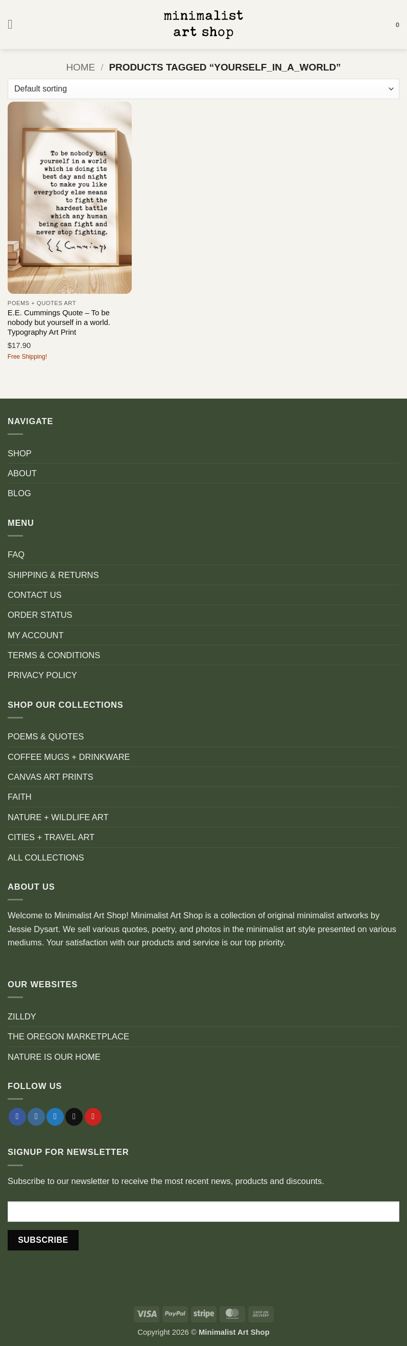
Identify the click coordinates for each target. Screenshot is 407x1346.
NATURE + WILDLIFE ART (58, 817)
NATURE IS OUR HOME (54, 1056)
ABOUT (22, 473)
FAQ (16, 554)
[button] (14, 24)
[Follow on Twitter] (55, 1117)
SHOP (20, 453)
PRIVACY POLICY (42, 675)
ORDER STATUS (40, 614)
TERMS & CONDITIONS (54, 655)
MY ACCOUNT (36, 635)
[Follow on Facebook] (17, 1117)
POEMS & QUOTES (46, 736)
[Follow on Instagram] (36, 1117)
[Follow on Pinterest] (93, 1117)
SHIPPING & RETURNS (53, 574)
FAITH (20, 796)
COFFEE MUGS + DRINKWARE (69, 756)
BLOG (19, 493)
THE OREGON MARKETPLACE (68, 1036)
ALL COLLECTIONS (46, 857)
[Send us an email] (74, 1117)
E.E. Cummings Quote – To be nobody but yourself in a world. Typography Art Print (59, 323)
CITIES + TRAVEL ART (51, 837)
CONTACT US (35, 594)
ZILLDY (22, 1016)
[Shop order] (203, 89)
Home (80, 67)
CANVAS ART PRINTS (50, 776)
